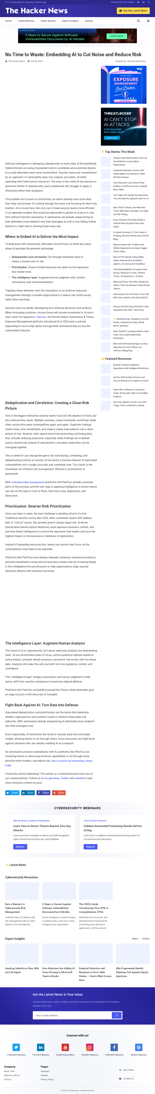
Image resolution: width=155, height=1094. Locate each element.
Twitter (65, 778)
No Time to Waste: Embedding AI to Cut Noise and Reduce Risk (73, 54)
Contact (7, 1079)
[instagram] (89, 1051)
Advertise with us (12, 1075)
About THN (9, 1071)
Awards (89, 21)
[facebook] (114, 1051)
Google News (52, 778)
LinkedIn (81, 778)
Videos (135, 938)
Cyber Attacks (48, 21)
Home (8, 21)
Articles (146, 938)
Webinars (45, 1071)
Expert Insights (70, 21)
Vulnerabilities (26, 21)
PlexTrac (42, 317)
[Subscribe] (117, 1015)
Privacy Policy (47, 1079)
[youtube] (65, 1051)
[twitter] (16, 1051)
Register (20, 846)
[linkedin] (40, 1051)
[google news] (138, 1050)
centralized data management (29, 482)
